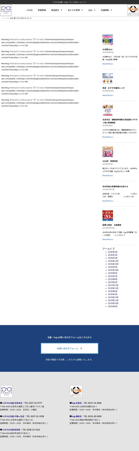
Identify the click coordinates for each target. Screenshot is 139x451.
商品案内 (57, 10)
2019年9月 (112, 306)
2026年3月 (112, 252)
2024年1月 (112, 276)
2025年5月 (112, 267)
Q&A (92, 10)
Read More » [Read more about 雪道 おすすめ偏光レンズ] (107, 95)
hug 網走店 (77, 416)
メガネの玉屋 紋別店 (12, 429)
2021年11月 (113, 285)
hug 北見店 (77, 402)
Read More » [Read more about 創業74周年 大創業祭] (107, 239)
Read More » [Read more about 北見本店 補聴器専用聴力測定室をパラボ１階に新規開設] (107, 137)
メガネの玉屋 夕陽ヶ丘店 (14, 416)
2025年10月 (113, 264)
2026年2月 (112, 255)
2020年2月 (112, 294)
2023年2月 (112, 282)
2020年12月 (113, 288)
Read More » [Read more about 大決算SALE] (107, 64)
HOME (30, 10)
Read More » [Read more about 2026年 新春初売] (107, 175)
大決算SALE (107, 49)
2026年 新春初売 (110, 161)
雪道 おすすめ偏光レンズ (113, 88)
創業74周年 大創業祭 (111, 225)
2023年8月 (112, 279)
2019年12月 (113, 297)
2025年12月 (113, 261)
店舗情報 (106, 10)
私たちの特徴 (75, 10)
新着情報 (42, 10)
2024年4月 (112, 273)
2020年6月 (112, 291)
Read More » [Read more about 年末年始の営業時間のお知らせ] (107, 201)
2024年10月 (113, 270)
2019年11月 (113, 300)
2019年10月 (113, 303)
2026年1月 (112, 258)
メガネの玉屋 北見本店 (13, 402)
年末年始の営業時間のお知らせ (115, 186)
